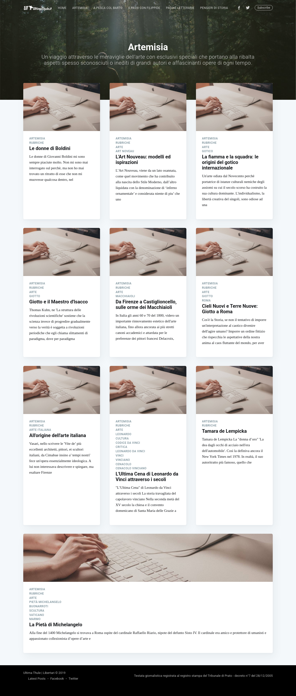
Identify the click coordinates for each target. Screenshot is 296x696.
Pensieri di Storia (214, 8)
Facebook (57, 678)
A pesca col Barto (108, 8)
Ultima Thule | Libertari (38, 673)
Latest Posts (37, 678)
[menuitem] (62, 8)
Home (62, 8)
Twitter (73, 678)
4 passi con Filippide (144, 8)
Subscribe (263, 7)
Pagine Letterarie (180, 8)
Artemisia (80, 8)
